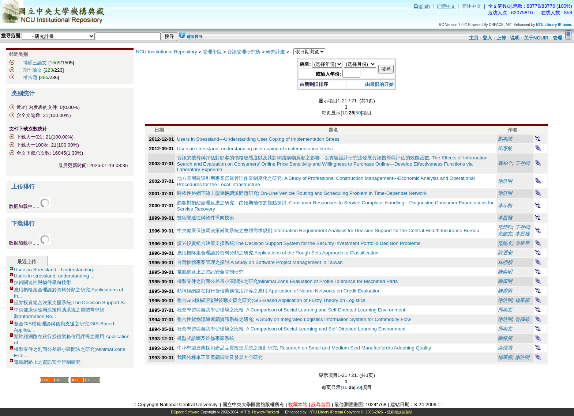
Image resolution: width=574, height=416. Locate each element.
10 (345, 113)
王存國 (522, 163)
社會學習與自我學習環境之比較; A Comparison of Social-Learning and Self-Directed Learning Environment (291, 329)
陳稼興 (505, 291)
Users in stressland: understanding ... (54, 276)
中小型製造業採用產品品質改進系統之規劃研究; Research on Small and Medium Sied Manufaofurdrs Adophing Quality (304, 348)
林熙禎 (505, 262)
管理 (557, 38)
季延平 (522, 243)
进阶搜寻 (195, 36)
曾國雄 (522, 319)
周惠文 (505, 310)
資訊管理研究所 (243, 51)
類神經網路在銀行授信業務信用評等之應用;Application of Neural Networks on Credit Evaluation (279, 291)
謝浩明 (505, 181)
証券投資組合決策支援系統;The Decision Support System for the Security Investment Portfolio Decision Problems (299, 243)
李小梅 (505, 205)
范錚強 (505, 227)
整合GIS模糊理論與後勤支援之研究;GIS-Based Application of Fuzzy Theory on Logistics (271, 300)
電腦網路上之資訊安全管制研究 (47, 362)
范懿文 (505, 234)
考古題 (30, 77)
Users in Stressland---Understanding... (55, 269)
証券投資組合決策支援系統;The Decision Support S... (71, 302)
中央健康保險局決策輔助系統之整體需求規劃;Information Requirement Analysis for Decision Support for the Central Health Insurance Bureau (328, 230)
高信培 (505, 348)
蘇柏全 (505, 163)
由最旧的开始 (379, 84)
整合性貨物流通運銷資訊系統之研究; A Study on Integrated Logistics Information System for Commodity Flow (294, 319)
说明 (514, 38)
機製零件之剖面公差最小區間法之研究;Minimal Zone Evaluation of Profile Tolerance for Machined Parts (287, 281)
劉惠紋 (505, 138)
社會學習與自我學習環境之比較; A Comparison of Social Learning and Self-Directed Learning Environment (291, 310)
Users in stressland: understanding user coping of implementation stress (255, 148)
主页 (474, 38)
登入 (487, 38)
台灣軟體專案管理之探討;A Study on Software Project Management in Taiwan (260, 262)
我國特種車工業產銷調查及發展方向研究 (220, 357)
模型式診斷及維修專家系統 (205, 338)
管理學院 (212, 51)
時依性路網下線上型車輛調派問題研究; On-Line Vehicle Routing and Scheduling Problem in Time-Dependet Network (302, 193)
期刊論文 (32, 70)
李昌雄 (505, 217)
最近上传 (26, 261)
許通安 (505, 253)
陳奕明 (505, 272)
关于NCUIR (536, 38)
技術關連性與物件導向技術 (42, 282)
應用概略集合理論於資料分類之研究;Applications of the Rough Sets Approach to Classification (278, 253)
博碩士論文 (35, 62)
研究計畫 (275, 51)
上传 (501, 38)
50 (358, 113)
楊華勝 (522, 300)
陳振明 (505, 281)
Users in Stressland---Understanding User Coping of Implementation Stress (258, 139)
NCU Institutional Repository (166, 51)
